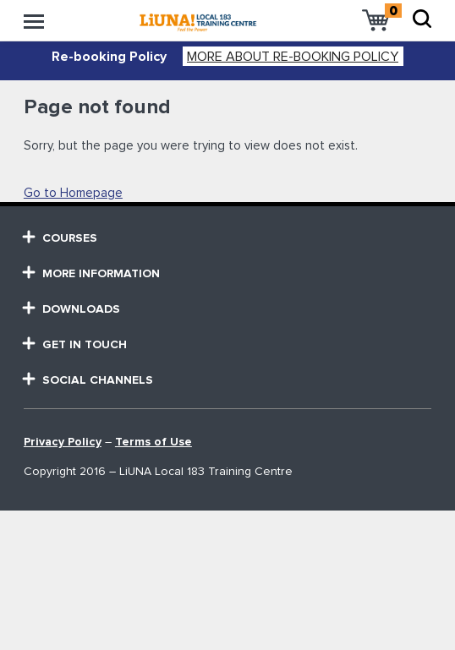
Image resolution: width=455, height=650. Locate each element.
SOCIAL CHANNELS (88, 380)
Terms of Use (153, 442)
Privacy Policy (62, 442)
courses (60, 238)
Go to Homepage (73, 193)
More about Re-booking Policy (292, 56)
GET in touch (75, 344)
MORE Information (92, 273)
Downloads (72, 309)
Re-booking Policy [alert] (109, 56)
